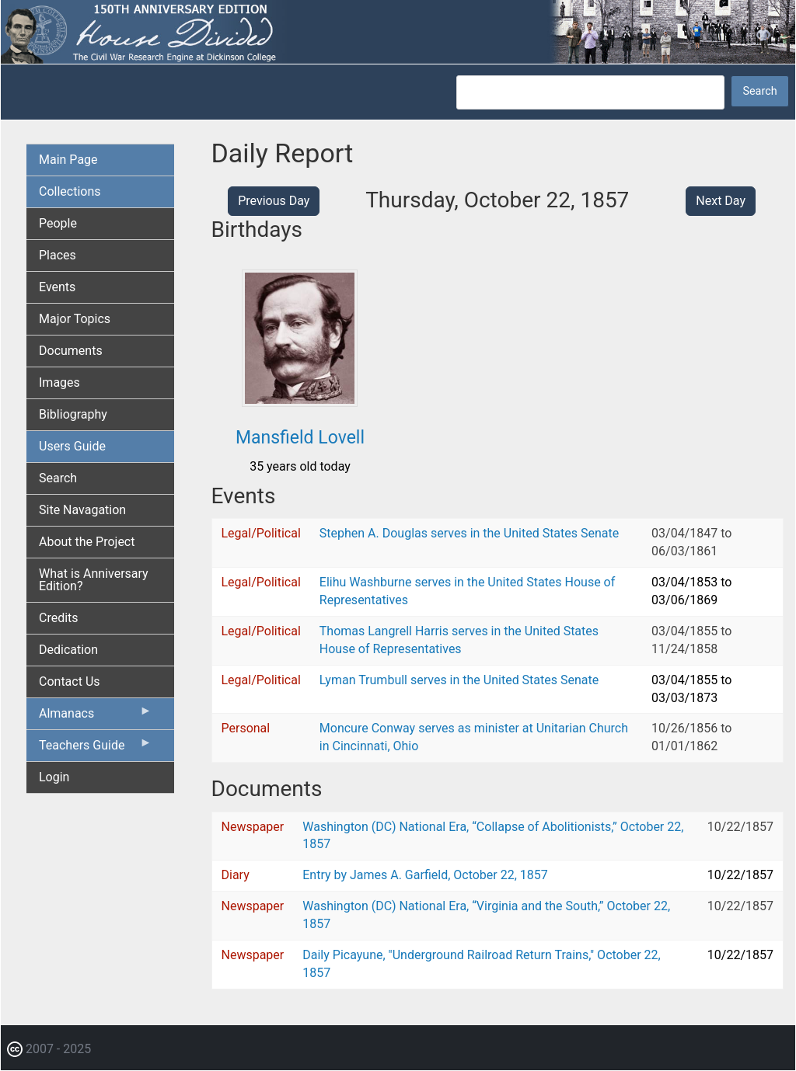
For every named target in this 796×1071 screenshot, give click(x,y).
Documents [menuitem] (71, 350)
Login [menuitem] (54, 777)
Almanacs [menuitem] (95, 716)
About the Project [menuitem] (86, 541)
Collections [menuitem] (70, 191)
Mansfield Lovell (300, 437)
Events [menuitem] (57, 287)
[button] (300, 401)
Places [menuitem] (57, 255)
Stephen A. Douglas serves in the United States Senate (469, 533)
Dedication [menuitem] (68, 649)
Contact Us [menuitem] (69, 681)
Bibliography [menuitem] (73, 414)
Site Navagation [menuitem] (82, 509)
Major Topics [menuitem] (74, 318)
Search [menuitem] (58, 478)
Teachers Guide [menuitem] (95, 748)
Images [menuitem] (59, 382)
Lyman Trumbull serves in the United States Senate (459, 680)
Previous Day (273, 200)
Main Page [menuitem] (68, 159)
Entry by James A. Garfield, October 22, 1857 (425, 875)
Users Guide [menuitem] (72, 446)
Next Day (720, 200)
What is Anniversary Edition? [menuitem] (93, 579)
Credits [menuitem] (59, 617)
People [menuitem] (58, 223)
